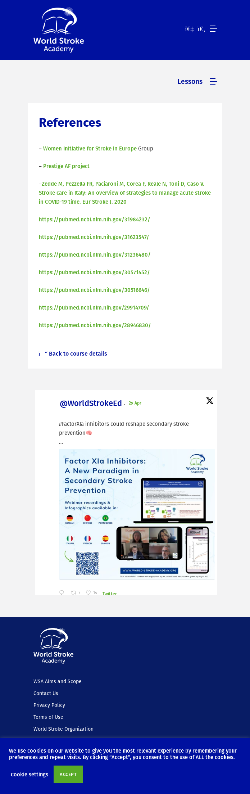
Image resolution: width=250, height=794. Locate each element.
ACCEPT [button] (68, 774)
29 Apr (135, 403)
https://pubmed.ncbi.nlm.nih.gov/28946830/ (95, 325)
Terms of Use (48, 717)
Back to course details (73, 353)
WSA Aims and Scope (57, 681)
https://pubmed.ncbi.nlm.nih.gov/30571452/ (94, 272)
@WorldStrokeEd (91, 403)
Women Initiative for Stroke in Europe (90, 148)
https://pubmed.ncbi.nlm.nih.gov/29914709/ (94, 307)
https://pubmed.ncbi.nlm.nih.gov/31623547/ (94, 237)
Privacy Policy (49, 705)
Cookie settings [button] (29, 774)
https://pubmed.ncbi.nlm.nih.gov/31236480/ (95, 254)
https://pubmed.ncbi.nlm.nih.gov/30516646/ (94, 290)
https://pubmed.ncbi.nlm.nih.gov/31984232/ (94, 219)
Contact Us (45, 693)
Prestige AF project (66, 166)
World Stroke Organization (63, 728)
